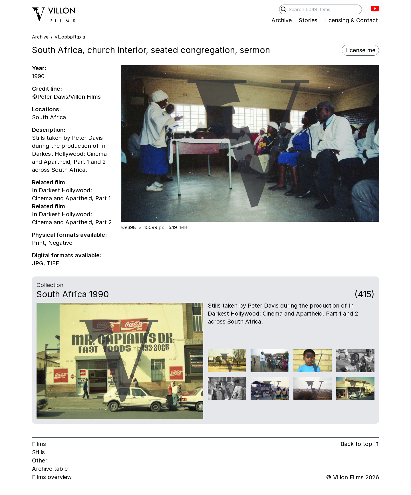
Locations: (46, 109)
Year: (39, 68)
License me (360, 50)
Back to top (360, 444)
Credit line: (47, 88)
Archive (40, 37)
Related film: (49, 182)
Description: (48, 129)
